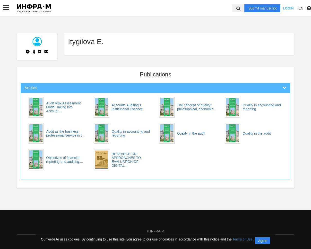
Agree (262, 241)
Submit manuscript (262, 8)
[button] (6, 8)
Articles (31, 88)
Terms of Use (242, 239)
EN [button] (301, 8)
